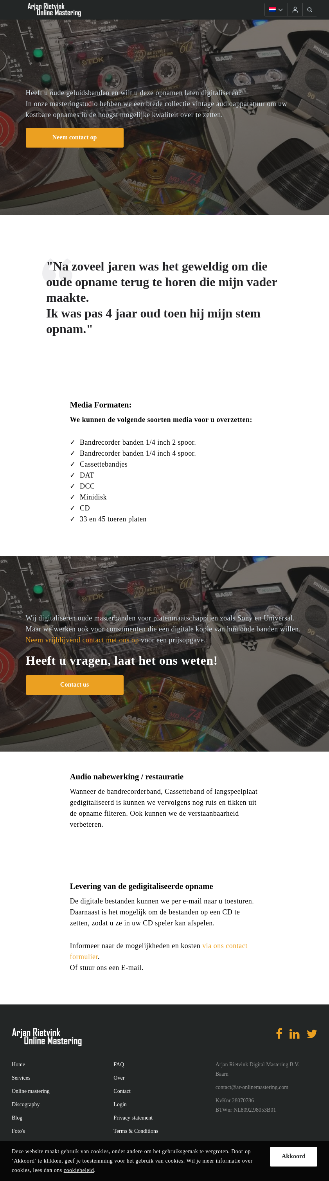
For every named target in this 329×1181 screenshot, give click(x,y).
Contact (122, 1091)
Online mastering (31, 1091)
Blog (17, 1118)
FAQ (118, 1064)
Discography (26, 1104)
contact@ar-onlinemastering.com (252, 1087)
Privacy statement (133, 1118)
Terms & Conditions (135, 1131)
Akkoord (294, 1156)
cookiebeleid (79, 1170)
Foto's (18, 1131)
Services (21, 1078)
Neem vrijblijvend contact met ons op (82, 640)
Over (118, 1078)
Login (119, 1104)
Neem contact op (74, 137)
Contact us (74, 684)
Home (18, 1064)
